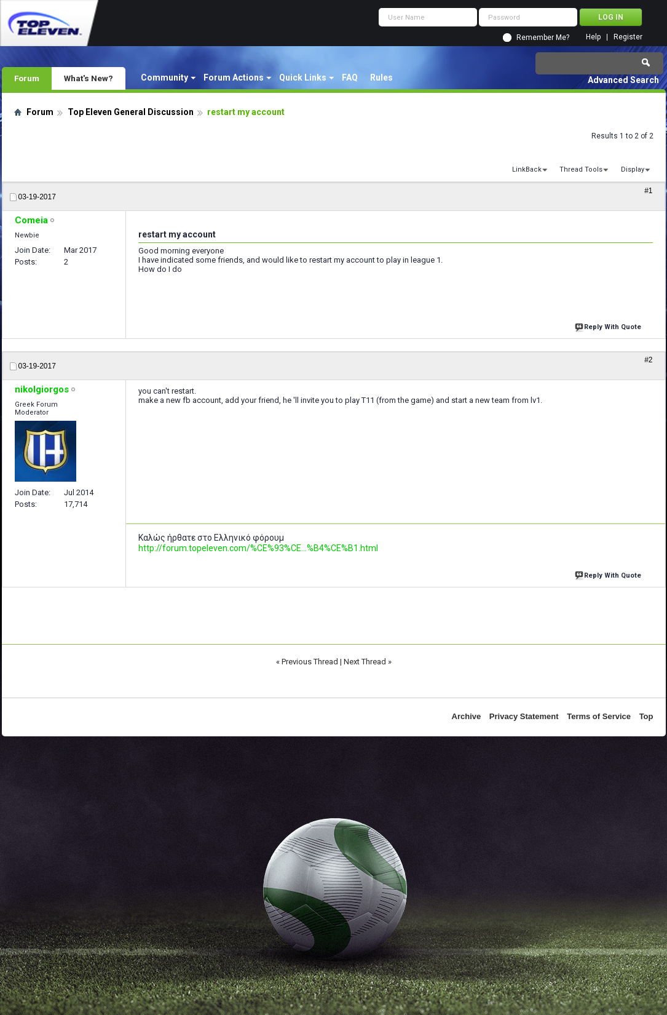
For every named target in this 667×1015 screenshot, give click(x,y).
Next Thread (365, 661)
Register (628, 37)
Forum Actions (233, 77)
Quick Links (302, 77)
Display (632, 169)
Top (646, 716)
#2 (648, 360)
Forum (26, 78)
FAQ (350, 77)
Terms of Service (599, 716)
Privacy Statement (524, 716)
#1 (648, 190)
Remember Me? (542, 37)
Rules (381, 77)
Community (164, 77)
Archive (466, 716)
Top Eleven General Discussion (131, 112)
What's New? (88, 78)
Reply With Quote (609, 325)
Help (593, 37)
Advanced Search (623, 80)
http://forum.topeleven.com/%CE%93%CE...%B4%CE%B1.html (258, 548)
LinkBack (527, 169)
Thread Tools (580, 169)
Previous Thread (310, 661)
